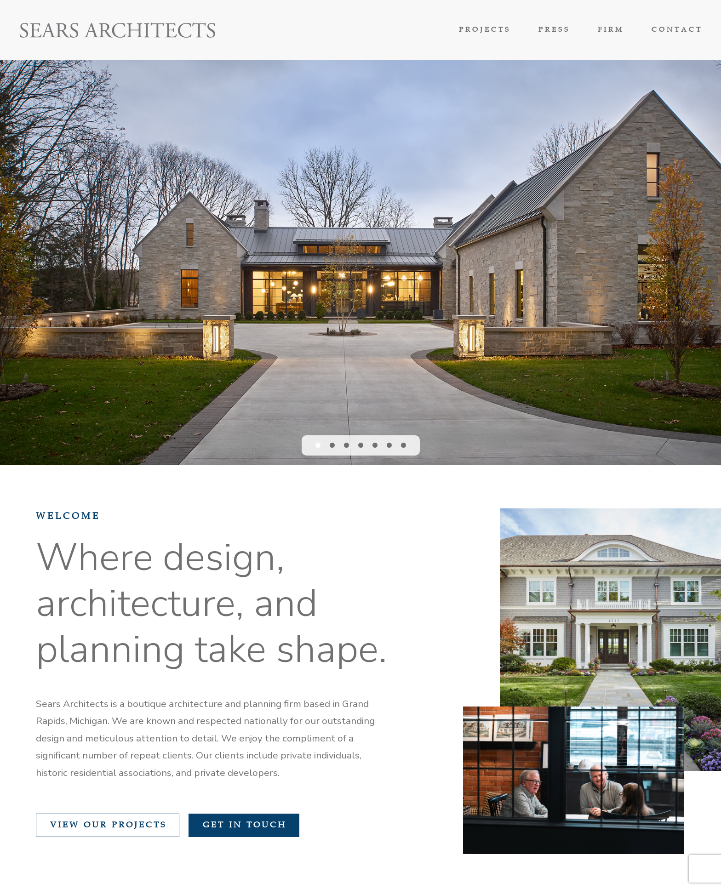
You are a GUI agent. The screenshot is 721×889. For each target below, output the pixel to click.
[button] (317, 445)
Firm (611, 30)
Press (554, 30)
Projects (485, 30)
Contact (677, 30)
